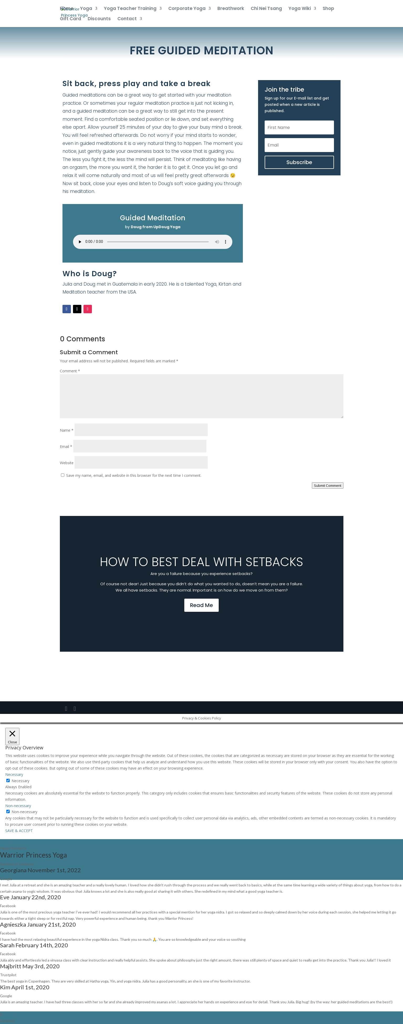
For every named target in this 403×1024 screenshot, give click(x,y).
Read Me (201, 605)
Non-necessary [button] (18, 805)
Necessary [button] (14, 774)
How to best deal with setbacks (201, 561)
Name (67, 430)
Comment (70, 370)
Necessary (20, 780)
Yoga (86, 9)
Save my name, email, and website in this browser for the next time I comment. (133, 475)
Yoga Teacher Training (130, 9)
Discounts (99, 19)
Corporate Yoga (187, 9)
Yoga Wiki (300, 9)
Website (67, 462)
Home (67, 9)
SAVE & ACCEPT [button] (19, 830)
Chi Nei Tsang (266, 9)
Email (66, 446)
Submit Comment (327, 485)
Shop (328, 9)
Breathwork (230, 9)
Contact (127, 19)
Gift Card (70, 19)
